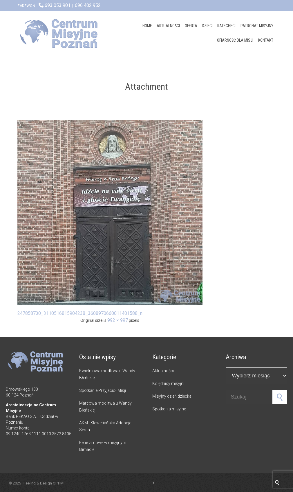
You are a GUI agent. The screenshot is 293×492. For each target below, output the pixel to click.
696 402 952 (88, 5)
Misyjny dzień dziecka (171, 396)
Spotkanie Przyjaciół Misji (102, 390)
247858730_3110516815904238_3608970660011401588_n (79, 313)
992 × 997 (117, 320)
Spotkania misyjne (169, 409)
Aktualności (163, 370)
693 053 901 (57, 5)
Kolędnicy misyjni (168, 383)
